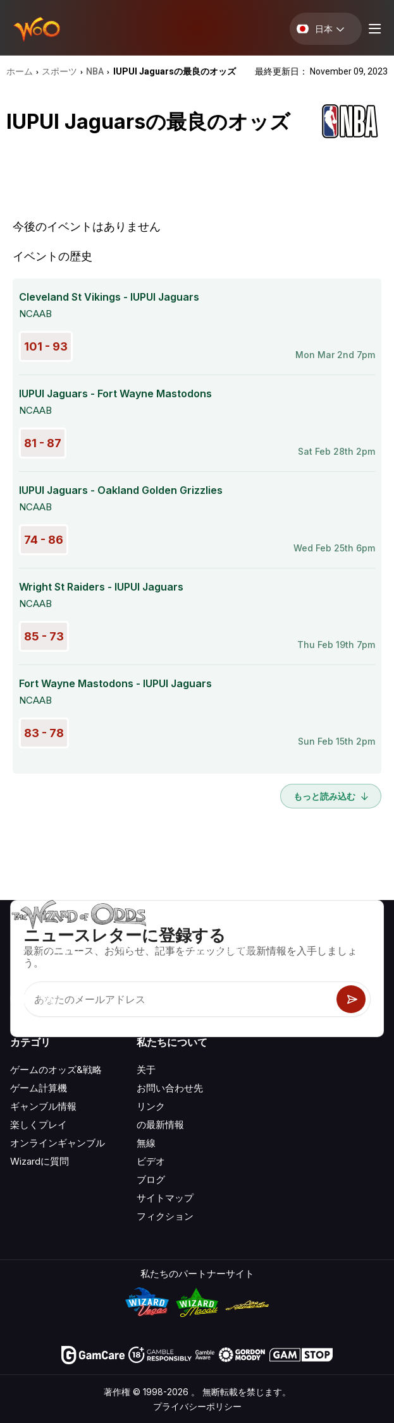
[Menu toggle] (373, 29)
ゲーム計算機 (38, 1088)
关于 (146, 1070)
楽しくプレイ (38, 1125)
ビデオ (151, 1161)
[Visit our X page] (48, 998)
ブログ (151, 1180)
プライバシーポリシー (197, 1406)
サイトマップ (165, 1198)
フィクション (165, 1216)
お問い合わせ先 (170, 1088)
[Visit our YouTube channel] (21, 998)
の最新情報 (160, 1125)
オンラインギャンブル (57, 1143)
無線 (146, 1143)
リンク (151, 1106)
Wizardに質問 (39, 1161)
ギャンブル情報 (43, 1106)
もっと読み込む (330, 796)
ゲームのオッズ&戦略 (56, 1070)
